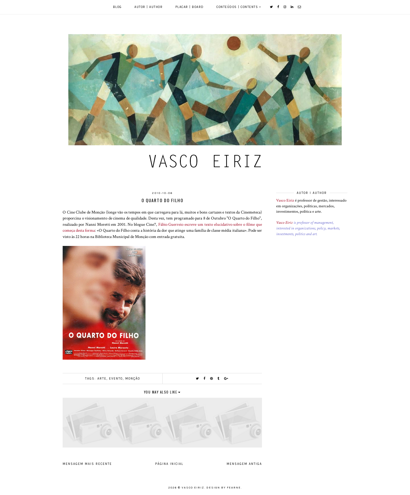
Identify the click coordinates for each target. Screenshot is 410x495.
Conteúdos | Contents (237, 7)
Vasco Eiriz (285, 200)
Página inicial (169, 464)
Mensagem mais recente (87, 464)
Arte (101, 378)
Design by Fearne (223, 487)
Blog (117, 7)
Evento (116, 378)
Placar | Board (189, 7)
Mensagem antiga (244, 464)
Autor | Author (148, 7)
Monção (132, 378)
